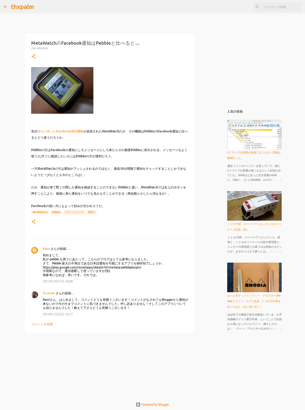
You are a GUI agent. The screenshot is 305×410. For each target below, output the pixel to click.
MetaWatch (40, 212)
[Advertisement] (109, 365)
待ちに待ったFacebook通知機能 (60, 131)
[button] (33, 56)
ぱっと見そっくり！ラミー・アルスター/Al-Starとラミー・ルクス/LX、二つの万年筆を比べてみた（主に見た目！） (254, 301)
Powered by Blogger (152, 404)
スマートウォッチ (74, 212)
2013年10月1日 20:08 (58, 281)
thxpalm (22, 6)
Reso (46, 248)
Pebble (56, 212)
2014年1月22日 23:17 (58, 314)
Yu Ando (49, 293)
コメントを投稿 (42, 324)
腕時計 (91, 212)
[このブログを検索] (281, 6)
